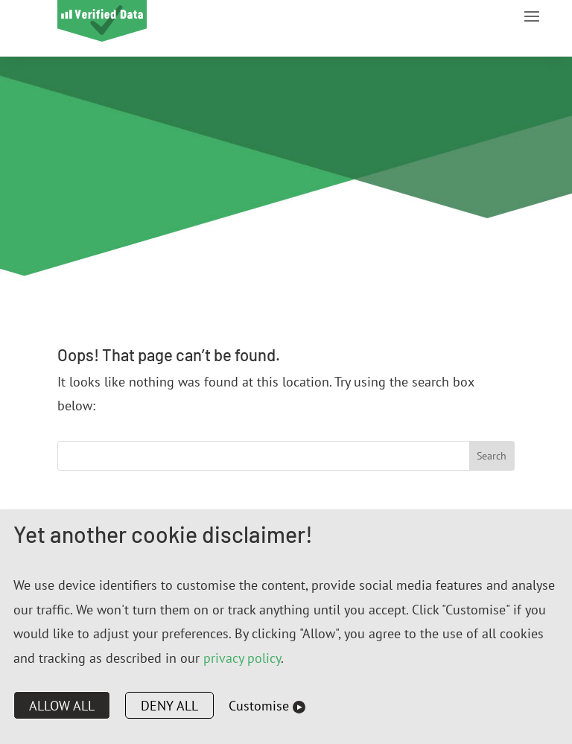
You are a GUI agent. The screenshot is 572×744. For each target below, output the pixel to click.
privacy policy (242, 658)
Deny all (169, 705)
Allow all (62, 705)
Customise (259, 705)
